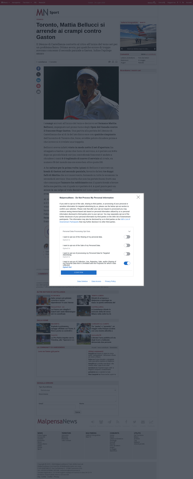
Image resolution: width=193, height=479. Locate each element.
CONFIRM (78, 272)
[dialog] (96, 239)
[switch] (127, 237)
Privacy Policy (110, 281)
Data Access (96, 281)
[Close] (139, 198)
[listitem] (96, 231)
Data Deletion (82, 281)
